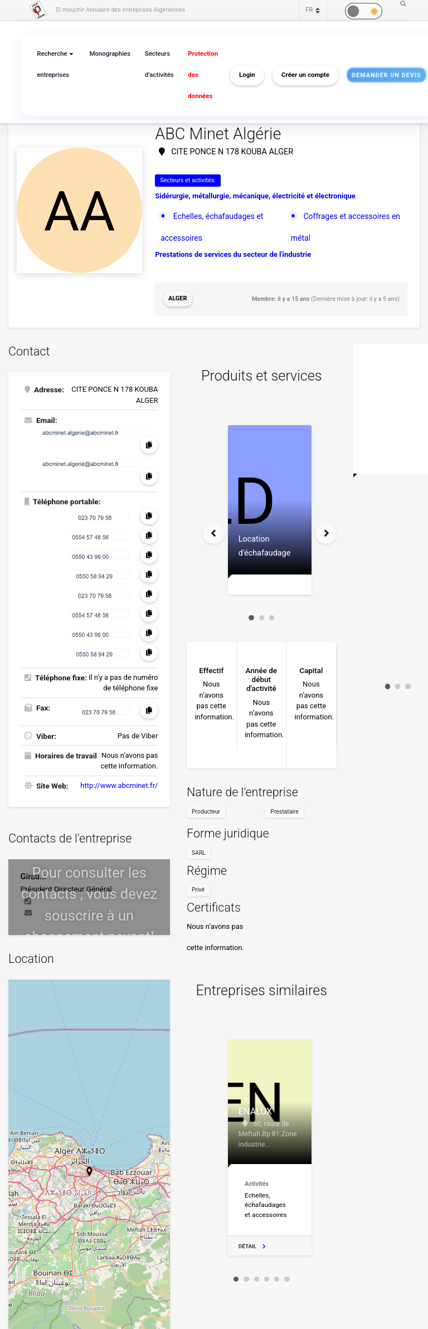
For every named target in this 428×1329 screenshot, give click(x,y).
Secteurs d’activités (155, 64)
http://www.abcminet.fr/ (119, 784)
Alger (177, 297)
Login (241, 75)
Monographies (107, 53)
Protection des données (197, 75)
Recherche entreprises (52, 64)
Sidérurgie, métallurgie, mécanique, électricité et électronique (255, 196)
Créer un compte (299, 75)
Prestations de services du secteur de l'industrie (233, 253)
